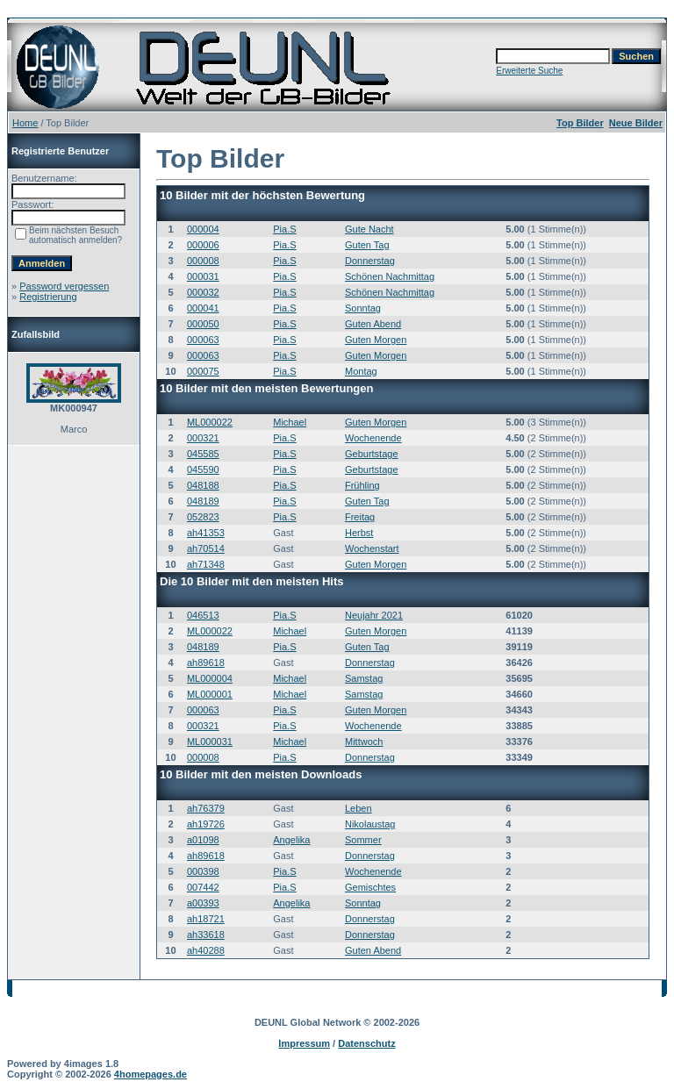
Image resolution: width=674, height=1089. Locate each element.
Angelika (291, 840)
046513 (203, 615)
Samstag (364, 678)
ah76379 (206, 808)
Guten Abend (373, 324)
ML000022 (210, 422)
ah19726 (206, 824)
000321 (203, 438)
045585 (203, 453)
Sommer (363, 840)
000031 (203, 276)
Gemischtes (370, 887)
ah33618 (206, 934)
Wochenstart (372, 548)
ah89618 (206, 662)
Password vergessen (64, 286)
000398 (203, 871)
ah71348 (206, 564)
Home (25, 123)
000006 (203, 245)
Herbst (359, 532)
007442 (203, 887)
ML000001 (210, 694)
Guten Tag (367, 245)
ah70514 (206, 548)
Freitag (360, 517)
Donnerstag (370, 260)
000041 (203, 308)
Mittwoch (364, 741)
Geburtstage (371, 453)
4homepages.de (150, 1074)
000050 (203, 324)
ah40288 (206, 950)
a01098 (203, 840)
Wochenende (373, 438)
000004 (203, 229)
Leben (358, 808)
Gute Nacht (369, 229)
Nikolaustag (370, 824)
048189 (203, 501)
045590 (203, 469)
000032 (203, 292)
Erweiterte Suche (529, 70)
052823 (203, 517)
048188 (203, 485)
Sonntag (363, 308)
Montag (361, 371)
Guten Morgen (375, 339)
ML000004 (210, 678)
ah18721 (206, 918)
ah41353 (206, 532)
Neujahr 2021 (374, 615)
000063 (203, 339)
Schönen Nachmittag (389, 276)
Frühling (362, 485)
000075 (203, 371)
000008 (203, 260)
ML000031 (210, 741)
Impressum (304, 1043)
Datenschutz (366, 1043)
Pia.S (284, 229)
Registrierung (47, 296)
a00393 (203, 903)
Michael (289, 422)
